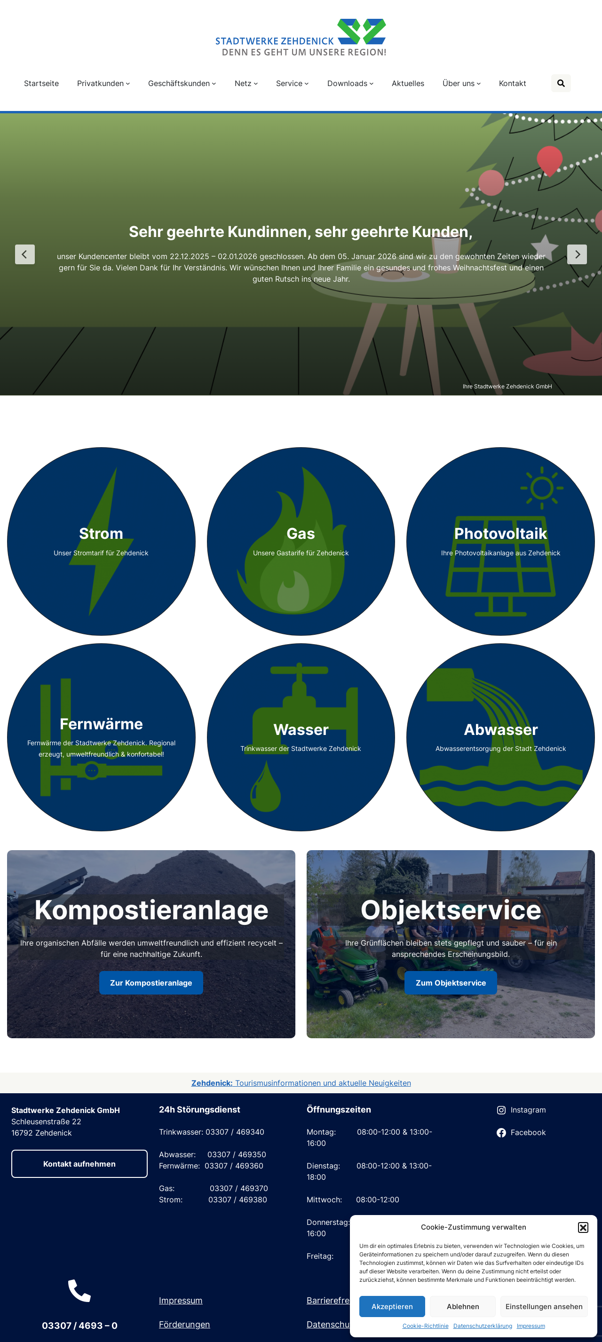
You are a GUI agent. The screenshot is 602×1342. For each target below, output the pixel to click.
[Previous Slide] (25, 254)
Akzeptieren (392, 1306)
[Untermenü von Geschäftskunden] (214, 83)
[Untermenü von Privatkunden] (128, 83)
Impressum (531, 1325)
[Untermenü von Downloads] (371, 83)
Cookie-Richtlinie (426, 1325)
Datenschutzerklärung (482, 1325)
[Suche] (561, 83)
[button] (583, 1227)
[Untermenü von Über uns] (478, 83)
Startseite (41, 83)
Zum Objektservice (451, 982)
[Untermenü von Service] (306, 83)
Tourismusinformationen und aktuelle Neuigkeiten (301, 1083)
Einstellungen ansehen (544, 1306)
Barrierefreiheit (336, 1300)
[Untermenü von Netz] (255, 83)
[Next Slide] (577, 254)
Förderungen (184, 1324)
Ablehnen (463, 1306)
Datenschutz (332, 1324)
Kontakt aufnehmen (79, 1163)
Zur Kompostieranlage (151, 982)
